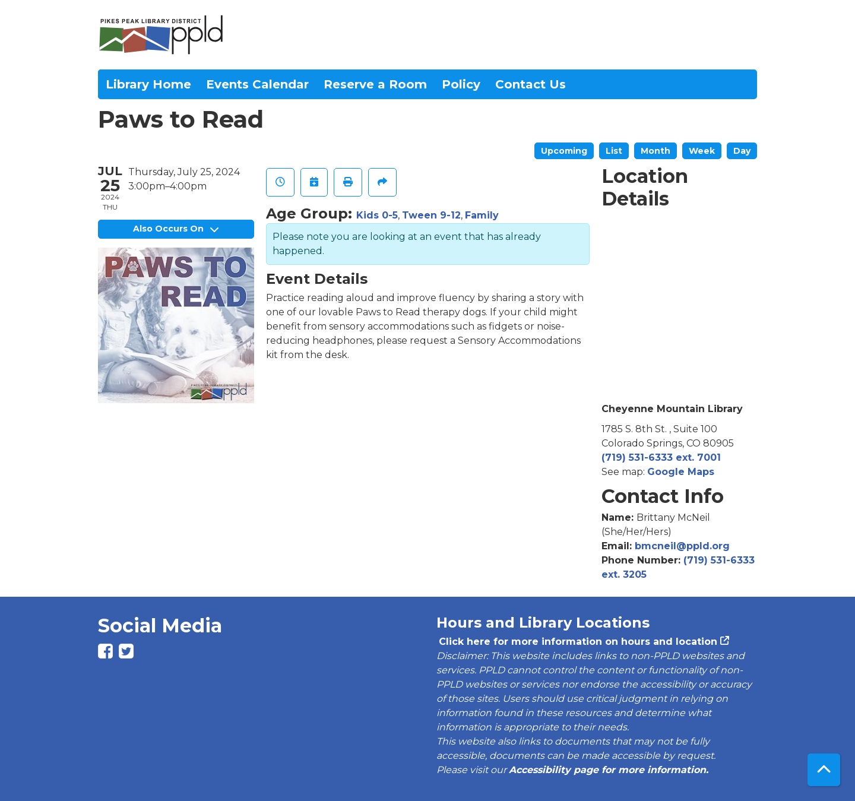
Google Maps (680, 471)
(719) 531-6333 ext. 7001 (661, 457)
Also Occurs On (175, 228)
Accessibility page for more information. (608, 769)
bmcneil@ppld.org (682, 546)
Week (702, 150)
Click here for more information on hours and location (576, 641)
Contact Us (530, 84)
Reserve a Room (375, 84)
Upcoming (564, 150)
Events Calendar (257, 84)
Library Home (148, 84)
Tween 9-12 (431, 215)
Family (482, 215)
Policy (461, 84)
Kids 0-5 (377, 215)
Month (655, 150)
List (614, 150)
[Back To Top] (824, 769)
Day (741, 150)
